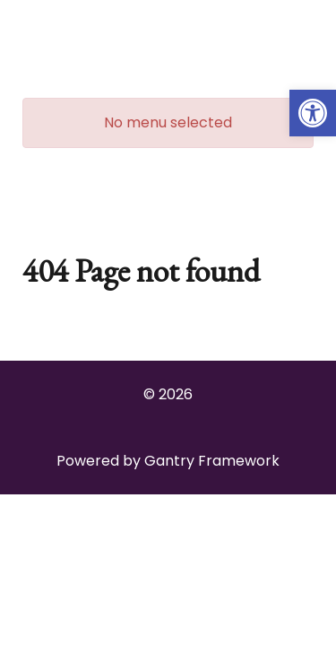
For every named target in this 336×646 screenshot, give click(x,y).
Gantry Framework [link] (212, 460)
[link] (312, 113)
